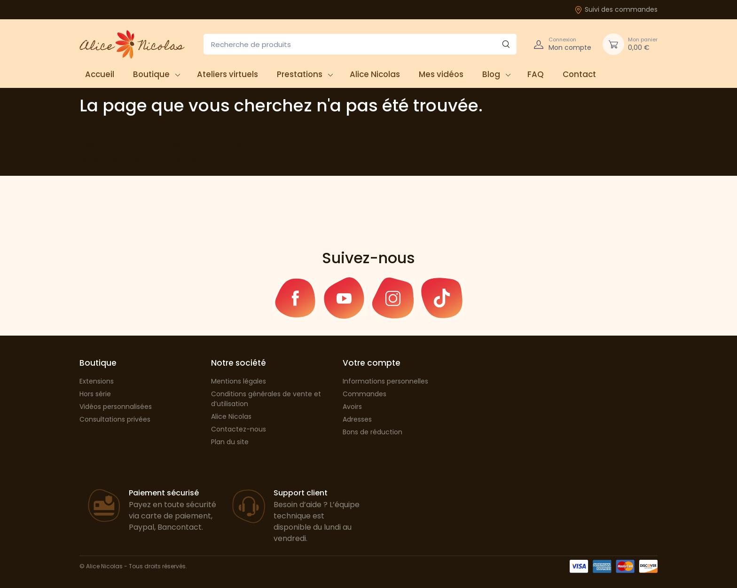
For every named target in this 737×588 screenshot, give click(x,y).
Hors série (95, 394)
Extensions (96, 381)
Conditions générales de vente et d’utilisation (266, 398)
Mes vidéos (441, 74)
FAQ (535, 74)
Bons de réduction (372, 432)
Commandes (364, 394)
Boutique (151, 74)
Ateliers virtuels (227, 74)
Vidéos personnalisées (115, 406)
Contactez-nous (238, 429)
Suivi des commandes (616, 9)
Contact (579, 74)
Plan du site (230, 442)
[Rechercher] (506, 44)
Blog (491, 74)
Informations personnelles (385, 381)
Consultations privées (114, 419)
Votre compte (371, 362)
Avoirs (352, 406)
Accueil (99, 74)
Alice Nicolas (375, 74)
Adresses (357, 419)
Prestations (299, 74)
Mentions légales (238, 381)
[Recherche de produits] (360, 44)
